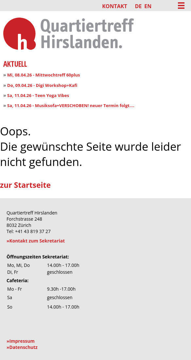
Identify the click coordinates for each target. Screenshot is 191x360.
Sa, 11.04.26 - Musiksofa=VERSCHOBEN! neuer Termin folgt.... (70, 105)
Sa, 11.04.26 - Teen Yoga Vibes (38, 95)
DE (138, 6)
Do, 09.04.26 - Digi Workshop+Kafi (42, 85)
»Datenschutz (22, 347)
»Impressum (21, 341)
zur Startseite (25, 185)
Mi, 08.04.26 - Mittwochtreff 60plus (43, 75)
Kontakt (114, 6)
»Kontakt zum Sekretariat (36, 241)
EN (147, 6)
